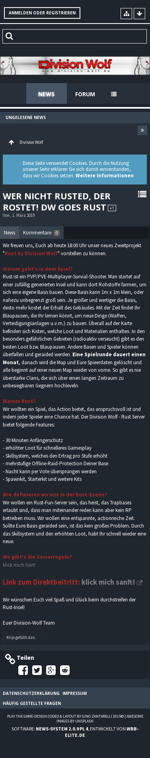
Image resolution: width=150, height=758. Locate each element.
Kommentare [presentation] (41, 232)
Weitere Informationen (105, 175)
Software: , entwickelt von (75, 732)
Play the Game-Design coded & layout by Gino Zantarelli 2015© (65, 716)
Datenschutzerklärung (31, 693)
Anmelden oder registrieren (42, 13)
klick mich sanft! (108, 582)
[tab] (9, 232)
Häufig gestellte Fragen (32, 703)
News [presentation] (9, 232)
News (46, 94)
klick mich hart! (19, 565)
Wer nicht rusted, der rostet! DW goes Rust (57, 201)
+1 (112, 208)
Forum (85, 94)
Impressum (74, 693)
